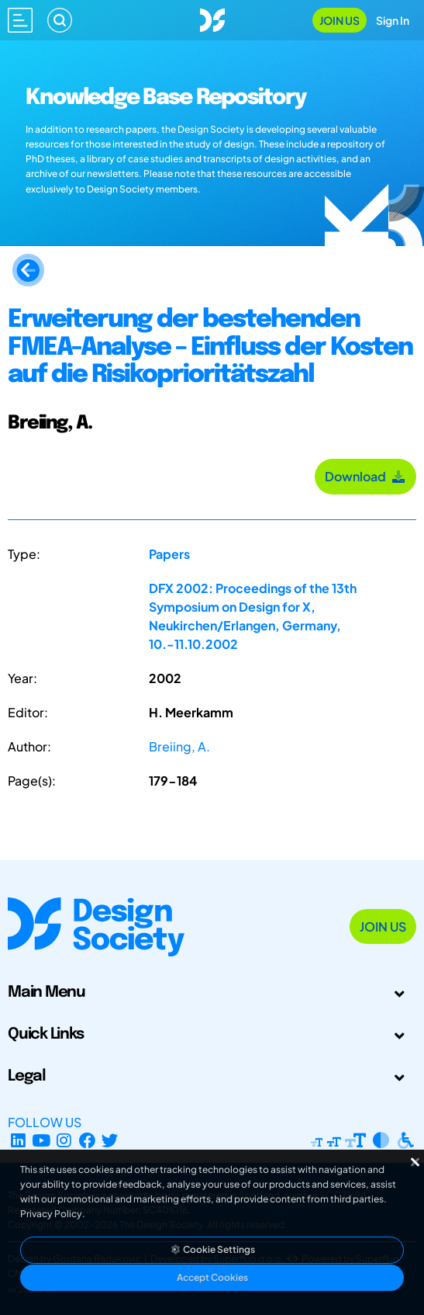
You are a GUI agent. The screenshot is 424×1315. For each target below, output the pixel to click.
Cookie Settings (212, 1249)
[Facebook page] (87, 1141)
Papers (169, 554)
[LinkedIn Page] (18, 1141)
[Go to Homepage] (212, 18)
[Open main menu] (20, 20)
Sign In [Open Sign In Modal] (392, 20)
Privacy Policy (51, 1214)
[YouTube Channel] (41, 1141)
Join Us (339, 20)
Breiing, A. (179, 746)
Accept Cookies (212, 1277)
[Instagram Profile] (63, 1141)
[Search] (59, 20)
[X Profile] (110, 1141)
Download (365, 476)
